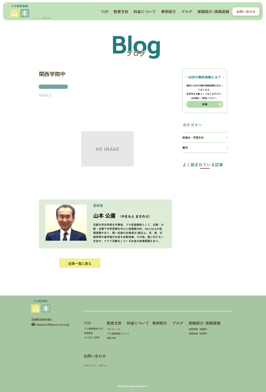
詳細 (205, 103)
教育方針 (120, 11)
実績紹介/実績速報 (213, 11)
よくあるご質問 (91, 337)
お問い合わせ (246, 11)
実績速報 (88, 333)
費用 (185, 147)
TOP (104, 11)
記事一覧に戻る (79, 263)
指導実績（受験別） (199, 329)
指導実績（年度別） (199, 333)
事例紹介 (168, 11)
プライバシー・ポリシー (96, 365)
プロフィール (113, 329)
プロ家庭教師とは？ (94, 328)
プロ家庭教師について (118, 333)
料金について (145, 11)
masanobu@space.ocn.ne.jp (53, 323)
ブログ (186, 11)
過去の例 (111, 338)
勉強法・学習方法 (192, 136)
